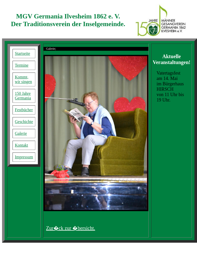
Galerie (21, 133)
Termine (21, 65)
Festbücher (24, 110)
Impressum (24, 157)
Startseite (22, 53)
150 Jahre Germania (23, 95)
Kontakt (21, 145)
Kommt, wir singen (23, 79)
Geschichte (24, 121)
